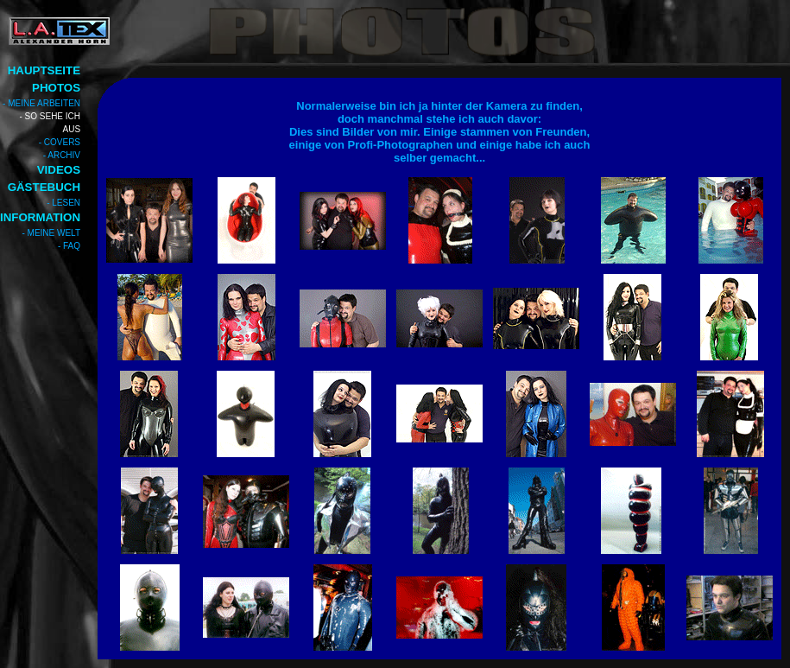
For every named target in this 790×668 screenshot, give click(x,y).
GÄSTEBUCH (44, 187)
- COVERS (59, 142)
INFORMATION (40, 217)
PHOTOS (56, 87)
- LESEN (63, 202)
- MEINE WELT (51, 233)
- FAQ (69, 246)
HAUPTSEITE (44, 70)
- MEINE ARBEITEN (41, 103)
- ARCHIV (61, 155)
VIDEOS (58, 169)
